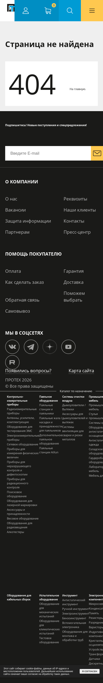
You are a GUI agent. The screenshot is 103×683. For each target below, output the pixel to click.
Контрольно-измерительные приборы (17, 400)
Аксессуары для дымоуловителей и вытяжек (75, 418)
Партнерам (17, 232)
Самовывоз (17, 311)
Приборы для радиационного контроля (17, 483)
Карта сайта (81, 370)
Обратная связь (22, 300)
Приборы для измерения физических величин (23, 453)
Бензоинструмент (74, 618)
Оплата (13, 271)
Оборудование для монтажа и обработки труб (75, 636)
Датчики (94, 659)
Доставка (73, 282)
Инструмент (69, 595)
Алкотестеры (15, 532)
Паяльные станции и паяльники (46, 409)
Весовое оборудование (23, 518)
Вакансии (15, 210)
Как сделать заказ (24, 282)
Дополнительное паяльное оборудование (50, 439)
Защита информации (28, 221)
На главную (77, 89)
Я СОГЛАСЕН (89, 671)
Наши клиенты (80, 210)
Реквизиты (75, 199)
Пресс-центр (77, 232)
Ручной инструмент (75, 609)
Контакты (74, 221)
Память (94, 613)
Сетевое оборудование (22, 444)
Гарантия (74, 271)
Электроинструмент (75, 613)
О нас (11, 199)
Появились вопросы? (28, 370)
